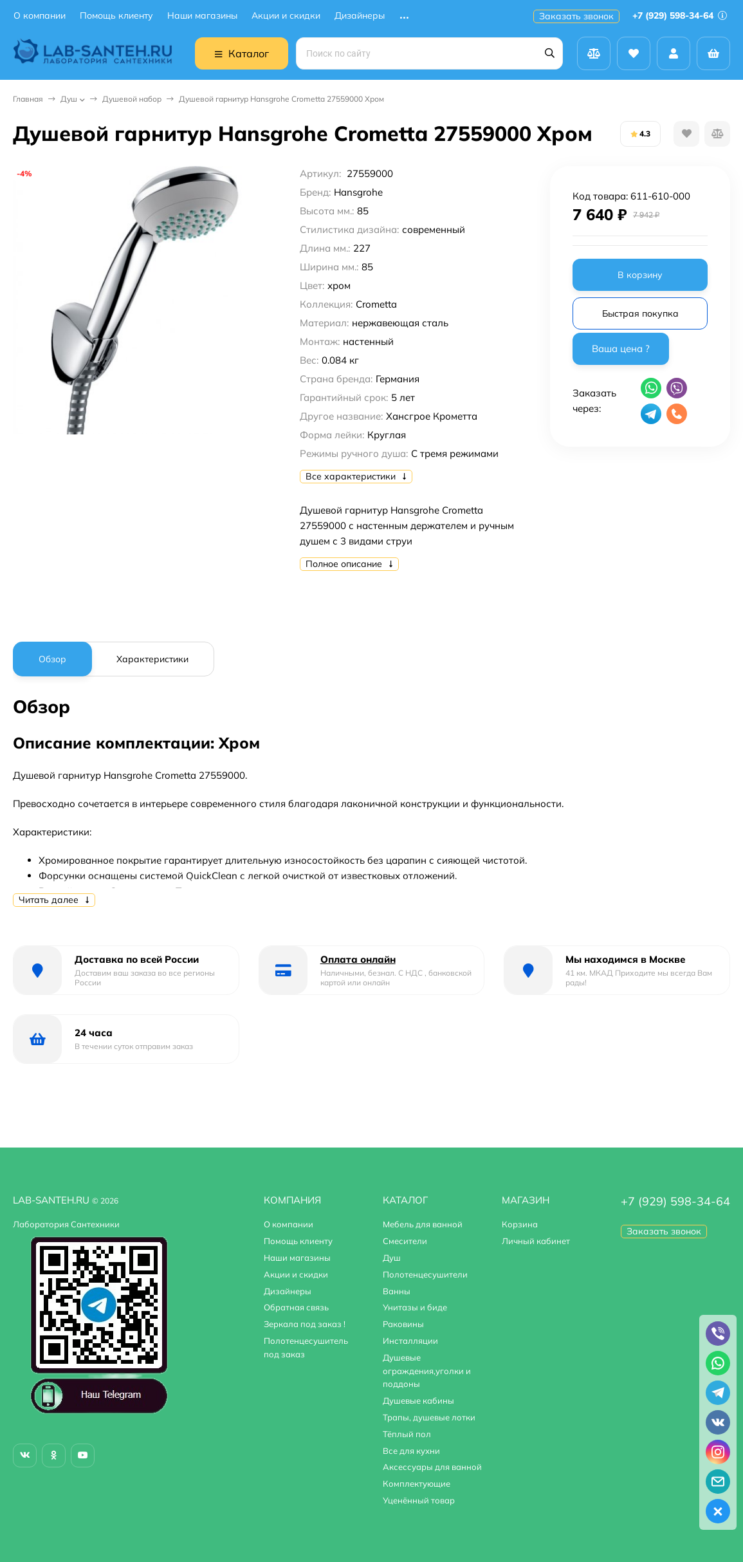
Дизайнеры (360, 15)
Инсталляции (410, 1340)
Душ (68, 99)
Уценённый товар (419, 1500)
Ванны (396, 1291)
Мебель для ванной (423, 1224)
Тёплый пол (407, 1434)
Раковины (403, 1324)
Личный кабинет (536, 1241)
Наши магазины (202, 15)
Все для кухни (411, 1451)
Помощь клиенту (116, 15)
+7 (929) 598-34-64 (679, 15)
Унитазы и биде (415, 1307)
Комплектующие (416, 1483)
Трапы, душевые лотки (429, 1417)
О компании (40, 15)
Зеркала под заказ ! (304, 1324)
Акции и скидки (286, 15)
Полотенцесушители (425, 1274)
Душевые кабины (418, 1400)
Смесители (405, 1241)
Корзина (520, 1224)
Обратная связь (296, 1307)
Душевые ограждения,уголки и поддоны (427, 1371)
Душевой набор (131, 99)
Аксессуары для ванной (432, 1467)
